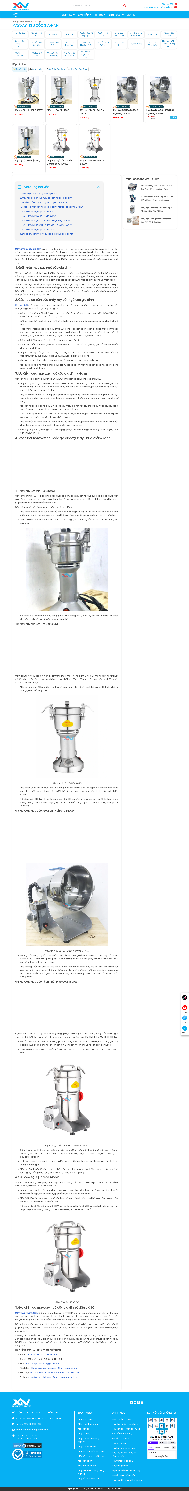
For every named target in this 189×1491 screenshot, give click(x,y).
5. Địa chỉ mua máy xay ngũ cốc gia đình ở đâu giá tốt (46, 234)
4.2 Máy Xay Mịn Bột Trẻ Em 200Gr (39, 216)
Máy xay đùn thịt (86, 1419)
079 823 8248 (50, 1354)
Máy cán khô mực (87, 1446)
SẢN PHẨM (83, 15)
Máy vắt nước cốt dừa (89, 1478)
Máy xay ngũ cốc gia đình (34, 22)
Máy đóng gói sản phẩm (124, 1475)
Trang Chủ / (17, 22)
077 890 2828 (35, 1354)
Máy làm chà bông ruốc (123, 1448)
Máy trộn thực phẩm (88, 1424)
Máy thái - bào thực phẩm (125, 1424)
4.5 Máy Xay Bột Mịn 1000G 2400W (39, 229)
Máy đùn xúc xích (120, 1438)
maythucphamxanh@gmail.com (158, 7)
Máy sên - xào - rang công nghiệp (91, 1472)
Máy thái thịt (84, 1433)
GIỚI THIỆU (67, 15)
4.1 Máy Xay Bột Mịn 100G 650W (38, 211)
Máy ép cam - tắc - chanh (91, 1451)
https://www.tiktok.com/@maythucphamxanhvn (52, 1377)
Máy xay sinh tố (86, 1461)
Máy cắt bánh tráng (122, 1433)
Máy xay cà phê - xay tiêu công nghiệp (124, 1454)
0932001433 (167, 4)
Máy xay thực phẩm (122, 1419)
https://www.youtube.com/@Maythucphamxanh (54, 1368)
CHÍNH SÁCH (115, 15)
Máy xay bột (84, 1429)
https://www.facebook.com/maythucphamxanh (55, 1372)
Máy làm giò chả (120, 1466)
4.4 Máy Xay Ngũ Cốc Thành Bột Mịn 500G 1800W (47, 225)
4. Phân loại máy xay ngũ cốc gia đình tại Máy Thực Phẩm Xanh (51, 207)
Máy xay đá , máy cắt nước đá (127, 1480)
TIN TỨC (99, 15)
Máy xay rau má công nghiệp (89, 1440)
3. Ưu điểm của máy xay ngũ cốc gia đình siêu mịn (44, 202)
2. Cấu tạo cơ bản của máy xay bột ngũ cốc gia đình (46, 198)
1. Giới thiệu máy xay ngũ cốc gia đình (38, 193)
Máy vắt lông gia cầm (122, 1461)
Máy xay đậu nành (87, 1466)
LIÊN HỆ (131, 15)
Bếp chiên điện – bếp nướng (126, 1470)
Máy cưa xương (119, 1443)
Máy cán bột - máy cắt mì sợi (126, 1429)
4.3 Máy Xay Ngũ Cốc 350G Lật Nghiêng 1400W (46, 220)
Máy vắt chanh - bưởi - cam (91, 1456)
